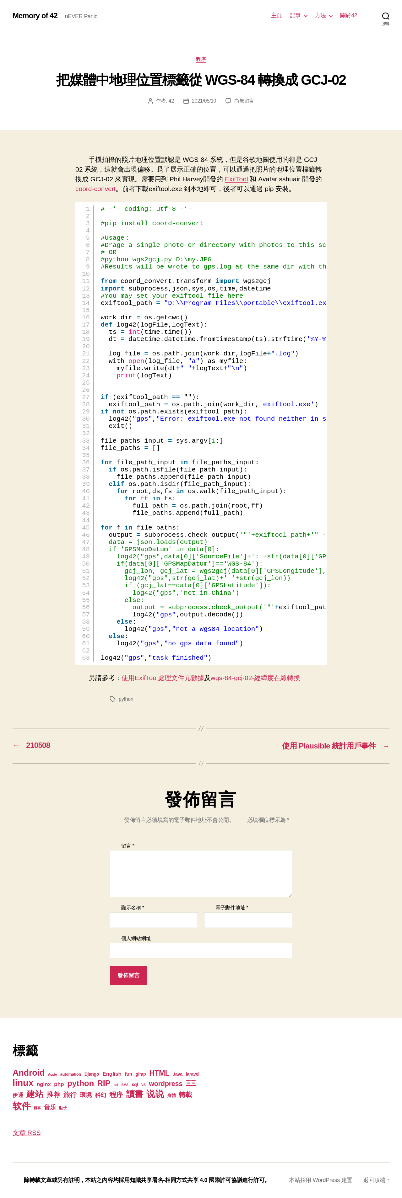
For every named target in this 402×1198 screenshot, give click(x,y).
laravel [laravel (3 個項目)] (192, 1074)
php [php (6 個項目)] (59, 1084)
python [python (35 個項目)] (80, 1083)
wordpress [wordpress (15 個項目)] (165, 1084)
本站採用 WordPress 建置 (320, 1180)
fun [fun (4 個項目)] (128, 1074)
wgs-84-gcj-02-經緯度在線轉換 (256, 677)
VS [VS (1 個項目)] (143, 1085)
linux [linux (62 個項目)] (23, 1083)
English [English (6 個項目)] (112, 1074)
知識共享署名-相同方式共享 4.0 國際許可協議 (186, 1180)
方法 (320, 15)
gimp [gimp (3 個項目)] (140, 1074)
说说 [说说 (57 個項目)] (155, 1094)
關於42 (348, 15)
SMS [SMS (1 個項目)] (125, 1085)
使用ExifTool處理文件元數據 (163, 677)
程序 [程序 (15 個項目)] (116, 1095)
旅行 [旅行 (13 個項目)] (69, 1094)
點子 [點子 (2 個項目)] (63, 1107)
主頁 (276, 15)
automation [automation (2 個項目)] (70, 1074)
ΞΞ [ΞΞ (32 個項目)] (191, 1083)
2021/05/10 (204, 101)
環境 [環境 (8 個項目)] (85, 1095)
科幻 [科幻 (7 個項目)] (100, 1095)
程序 (201, 59)
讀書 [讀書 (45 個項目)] (134, 1094)
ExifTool (236, 179)
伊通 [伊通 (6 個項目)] (18, 1095)
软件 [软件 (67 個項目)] (21, 1106)
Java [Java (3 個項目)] (177, 1074)
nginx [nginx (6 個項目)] (44, 1084)
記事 (295, 15)
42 (171, 101)
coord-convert (95, 188)
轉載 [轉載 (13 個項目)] (185, 1094)
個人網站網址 (136, 938)
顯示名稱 (132, 907)
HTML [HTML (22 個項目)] (159, 1073)
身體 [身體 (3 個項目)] (171, 1095)
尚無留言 (244, 101)
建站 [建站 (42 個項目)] (34, 1094)
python (126, 699)
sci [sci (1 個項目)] (116, 1085)
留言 (127, 846)
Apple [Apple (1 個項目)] (52, 1074)
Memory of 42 (35, 15)
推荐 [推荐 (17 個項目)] (53, 1095)
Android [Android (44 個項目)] (29, 1073)
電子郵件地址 (231, 907)
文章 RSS (27, 1132)
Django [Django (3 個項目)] (91, 1074)
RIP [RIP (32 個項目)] (104, 1083)
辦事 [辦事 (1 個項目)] (37, 1108)
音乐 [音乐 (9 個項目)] (50, 1107)
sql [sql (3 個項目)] (135, 1084)
